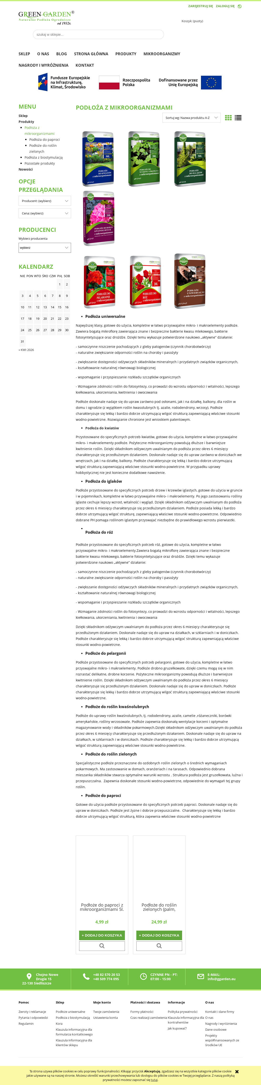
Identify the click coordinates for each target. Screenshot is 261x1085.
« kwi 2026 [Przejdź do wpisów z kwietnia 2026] (26, 350)
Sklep (23, 115)
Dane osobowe (215, 1029)
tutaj (154, 1080)
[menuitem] (28, 54)
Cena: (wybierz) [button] (32, 213)
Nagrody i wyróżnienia (221, 1023)
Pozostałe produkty (40, 163)
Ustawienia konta (105, 1017)
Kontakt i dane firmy (219, 1011)
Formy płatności (141, 1011)
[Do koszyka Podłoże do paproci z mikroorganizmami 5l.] (102, 935)
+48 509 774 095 (106, 979)
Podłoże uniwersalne (70, 1011)
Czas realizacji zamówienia (148, 1017)
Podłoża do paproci (44, 139)
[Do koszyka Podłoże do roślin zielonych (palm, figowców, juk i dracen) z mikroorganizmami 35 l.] (159, 935)
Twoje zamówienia (106, 1011)
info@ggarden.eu (221, 979)
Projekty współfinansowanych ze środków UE (222, 1040)
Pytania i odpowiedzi (33, 1017)
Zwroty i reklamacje (32, 1011)
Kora (59, 1023)
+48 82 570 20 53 (106, 974)
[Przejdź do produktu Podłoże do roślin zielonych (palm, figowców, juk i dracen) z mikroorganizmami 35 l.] (159, 868)
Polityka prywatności (182, 1011)
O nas (209, 1017)
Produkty (26, 121)
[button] (102, 946)
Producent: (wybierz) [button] (36, 201)
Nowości (26, 169)
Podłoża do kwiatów (102, 428)
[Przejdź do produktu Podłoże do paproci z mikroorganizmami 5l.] (102, 868)
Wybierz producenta (33, 238)
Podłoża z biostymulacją (44, 157)
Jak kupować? (177, 1028)
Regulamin (26, 1023)
